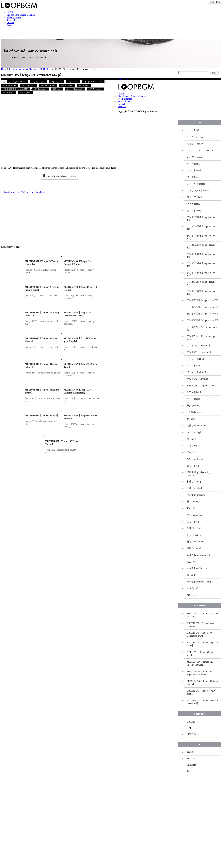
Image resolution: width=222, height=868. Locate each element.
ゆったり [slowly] (195, 143)
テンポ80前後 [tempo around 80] (202, 313)
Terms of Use (13, 20)
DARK (190, 728)
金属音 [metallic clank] (198, 568)
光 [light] (191, 419)
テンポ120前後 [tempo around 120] (15, 89)
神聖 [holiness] (194, 548)
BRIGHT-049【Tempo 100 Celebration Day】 (199, 634)
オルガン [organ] (95, 89)
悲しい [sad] (193, 465)
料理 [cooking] (194, 481)
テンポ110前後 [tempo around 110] (201, 227)
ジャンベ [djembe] (196, 184)
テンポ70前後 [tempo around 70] (202, 307)
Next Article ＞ (38, 192)
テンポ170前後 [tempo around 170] (201, 283)
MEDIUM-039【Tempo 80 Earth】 (42, 415)
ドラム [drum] (73, 82)
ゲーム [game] (25, 92)
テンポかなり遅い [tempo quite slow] (202, 337)
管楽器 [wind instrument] (199, 555)
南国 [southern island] (197, 425)
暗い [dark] (192, 508)
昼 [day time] (193, 501)
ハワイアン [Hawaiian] (198, 379)
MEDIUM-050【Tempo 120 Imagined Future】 (200, 663)
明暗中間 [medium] (48, 85)
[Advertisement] (59, 218)
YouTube (191, 758)
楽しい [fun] (193, 521)
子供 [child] (192, 452)
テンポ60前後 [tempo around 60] (202, 300)
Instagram (191, 765)
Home (4, 69)
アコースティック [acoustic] (200, 150)
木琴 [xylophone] (195, 515)
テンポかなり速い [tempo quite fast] (202, 328)
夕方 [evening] (194, 432)
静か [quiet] (192, 588)
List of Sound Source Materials (21, 15)
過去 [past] (192, 561)
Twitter (190, 771)
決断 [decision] (194, 528)
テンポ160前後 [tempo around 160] (201, 274)
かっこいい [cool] (28, 85)
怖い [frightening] (9, 85)
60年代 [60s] (193, 130)
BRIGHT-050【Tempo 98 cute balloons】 (201, 624)
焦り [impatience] (40, 89)
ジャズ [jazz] (193, 177)
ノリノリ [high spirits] (75, 89)
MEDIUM (44, 69)
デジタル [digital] (38, 82)
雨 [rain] (191, 575)
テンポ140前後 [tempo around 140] (201, 255)
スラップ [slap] (194, 197)
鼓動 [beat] (57, 89)
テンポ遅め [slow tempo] (199, 352)
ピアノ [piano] (194, 392)
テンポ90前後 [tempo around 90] (202, 320)
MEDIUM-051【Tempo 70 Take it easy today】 (203, 615)
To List (24, 192)
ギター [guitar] (56, 82)
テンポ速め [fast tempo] (17, 82)
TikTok (190, 752)
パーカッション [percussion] (200, 385)
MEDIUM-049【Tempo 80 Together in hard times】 (199, 673)
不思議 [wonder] (67, 85)
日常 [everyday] (194, 488)
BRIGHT (191, 722)
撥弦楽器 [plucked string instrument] (198, 473)
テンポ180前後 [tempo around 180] (201, 292)
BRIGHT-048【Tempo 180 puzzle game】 (202, 644)
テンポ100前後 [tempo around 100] (201, 218)
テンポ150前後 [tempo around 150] (201, 264)
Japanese (11, 25)
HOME (10, 12)
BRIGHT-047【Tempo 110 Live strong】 (201, 692)
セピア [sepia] (193, 204)
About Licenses (14, 17)
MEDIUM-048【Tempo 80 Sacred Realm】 (203, 682)
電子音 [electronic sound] (93, 82)
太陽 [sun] (192, 445)
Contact (10, 22)
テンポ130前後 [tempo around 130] (201, 246)
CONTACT (123, 79)
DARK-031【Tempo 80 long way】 (200, 653)
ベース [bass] (84, 85)
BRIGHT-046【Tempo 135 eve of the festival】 (202, 702)
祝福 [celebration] (195, 541)
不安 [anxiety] (193, 405)
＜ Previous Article (10, 192)
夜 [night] (191, 439)
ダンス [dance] (8, 92)
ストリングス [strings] (198, 190)
